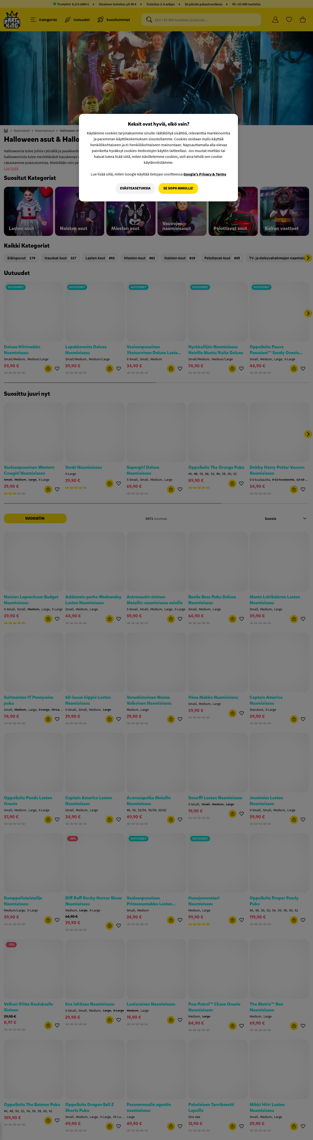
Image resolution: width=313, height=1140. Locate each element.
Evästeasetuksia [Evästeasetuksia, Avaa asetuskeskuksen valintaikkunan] (135, 188)
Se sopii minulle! (178, 188)
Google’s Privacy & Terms (204, 174)
